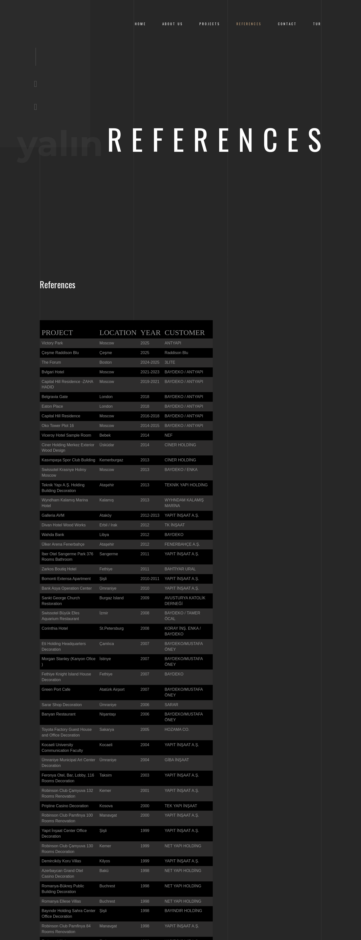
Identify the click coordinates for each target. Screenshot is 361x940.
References (248, 24)
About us (172, 24)
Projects (209, 24)
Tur (317, 24)
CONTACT (287, 24)
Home (140, 24)
